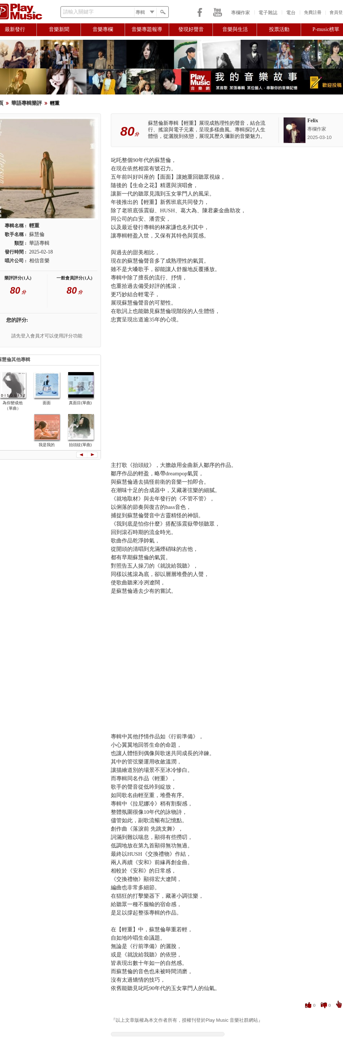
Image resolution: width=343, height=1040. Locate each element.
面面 (47, 403)
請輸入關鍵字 (78, 12)
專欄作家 (240, 12)
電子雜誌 (267, 12)
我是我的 (47, 444)
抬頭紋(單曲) (80, 444)
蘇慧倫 (36, 234)
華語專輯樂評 (26, 103)
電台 (291, 12)
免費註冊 (312, 12)
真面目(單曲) (80, 403)
